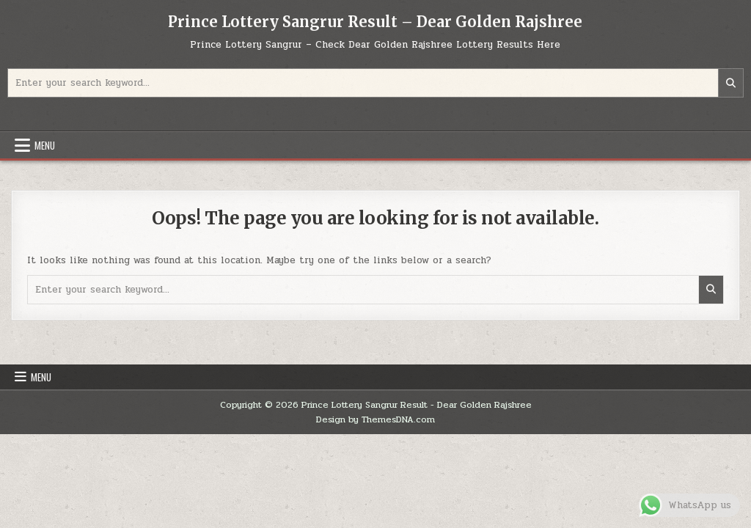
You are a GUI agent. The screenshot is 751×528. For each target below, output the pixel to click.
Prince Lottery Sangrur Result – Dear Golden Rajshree (375, 21)
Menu (44, 145)
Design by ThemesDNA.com (375, 419)
